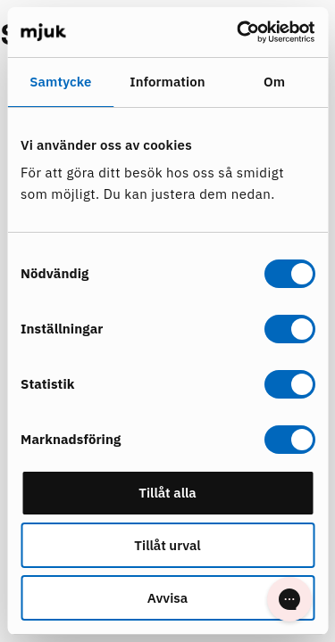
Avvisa (167, 597)
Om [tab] (274, 81)
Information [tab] (167, 81)
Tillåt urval (167, 545)
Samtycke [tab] (60, 81)
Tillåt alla (167, 492)
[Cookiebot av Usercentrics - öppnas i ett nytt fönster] (238, 32)
